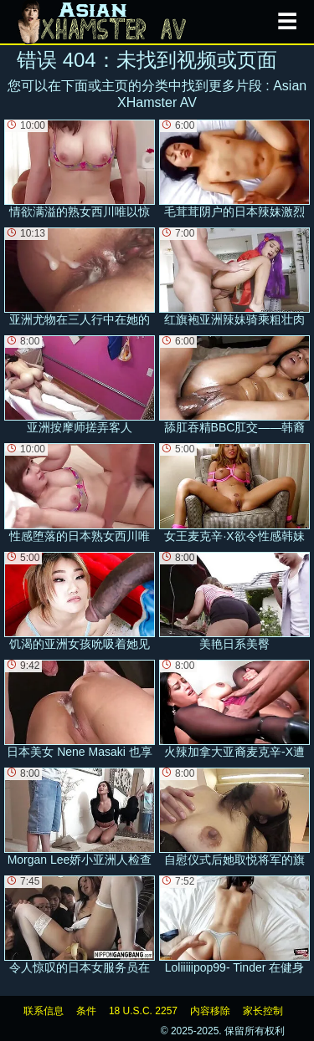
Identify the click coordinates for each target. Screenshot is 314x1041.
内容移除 (210, 1011)
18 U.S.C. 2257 (143, 1011)
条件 (86, 1011)
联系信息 (43, 1011)
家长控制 (263, 1011)
